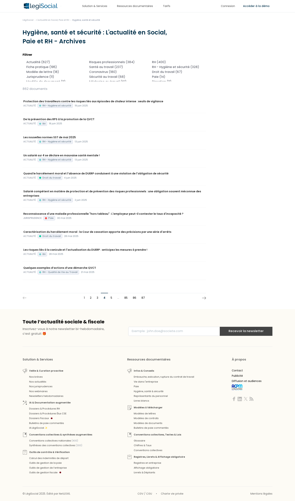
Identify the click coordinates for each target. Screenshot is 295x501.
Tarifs (166, 6)
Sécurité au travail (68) (114, 76)
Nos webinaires (38, 391)
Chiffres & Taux (142, 445)
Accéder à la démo (256, 6)
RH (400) (177, 62)
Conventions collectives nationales (53, 440)
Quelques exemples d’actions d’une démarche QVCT (59, 268)
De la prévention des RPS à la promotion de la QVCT (58, 119)
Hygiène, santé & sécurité (148, 391)
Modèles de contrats (146, 418)
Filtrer (27, 55)
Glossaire (139, 440)
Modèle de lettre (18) (51, 71)
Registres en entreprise (147, 462)
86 (134, 298)
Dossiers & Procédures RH (44, 408)
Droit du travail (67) (177, 71)
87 (143, 298)
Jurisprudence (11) (51, 76)
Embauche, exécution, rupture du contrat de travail (164, 376)
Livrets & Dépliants (144, 472)
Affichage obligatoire (146, 467)
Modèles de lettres (145, 413)
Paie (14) (177, 76)
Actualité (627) (51, 62)
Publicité (237, 376)
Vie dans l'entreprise (146, 381)
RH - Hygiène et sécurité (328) (177, 67)
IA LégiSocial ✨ (38, 427)
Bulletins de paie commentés (46, 423)
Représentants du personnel (151, 396)
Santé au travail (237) (114, 67)
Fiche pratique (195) (51, 67)
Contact (237, 370)
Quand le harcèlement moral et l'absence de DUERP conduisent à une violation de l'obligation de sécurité (96, 173)
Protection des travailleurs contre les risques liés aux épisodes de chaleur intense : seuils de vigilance (93, 101)
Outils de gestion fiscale (45, 472)
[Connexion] (228, 6)
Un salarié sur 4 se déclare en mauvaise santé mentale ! (61, 155)
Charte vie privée (172, 494)
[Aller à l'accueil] (40, 6)
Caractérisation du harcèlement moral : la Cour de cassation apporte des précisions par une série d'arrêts (97, 232)
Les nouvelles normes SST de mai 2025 (49, 137)
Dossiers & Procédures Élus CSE (47, 413)
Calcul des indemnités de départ (48, 458)
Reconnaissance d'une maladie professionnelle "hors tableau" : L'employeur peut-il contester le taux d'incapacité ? (103, 214)
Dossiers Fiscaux (40, 418)
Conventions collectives (148, 450)
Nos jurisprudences (40, 386)
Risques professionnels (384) (114, 62)
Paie (136, 386)
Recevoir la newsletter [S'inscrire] (246, 331)
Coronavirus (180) (114, 71)
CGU (149, 494)
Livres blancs (141, 400)
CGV (140, 494)
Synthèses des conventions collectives (55, 445)
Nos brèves (36, 376)
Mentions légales (261, 494)
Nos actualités (37, 381)
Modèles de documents (148, 423)
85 (126, 298)
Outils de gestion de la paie (45, 462)
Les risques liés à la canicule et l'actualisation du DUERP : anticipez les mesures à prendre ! (85, 250)
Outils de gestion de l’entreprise (48, 467)
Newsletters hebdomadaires (46, 396)
